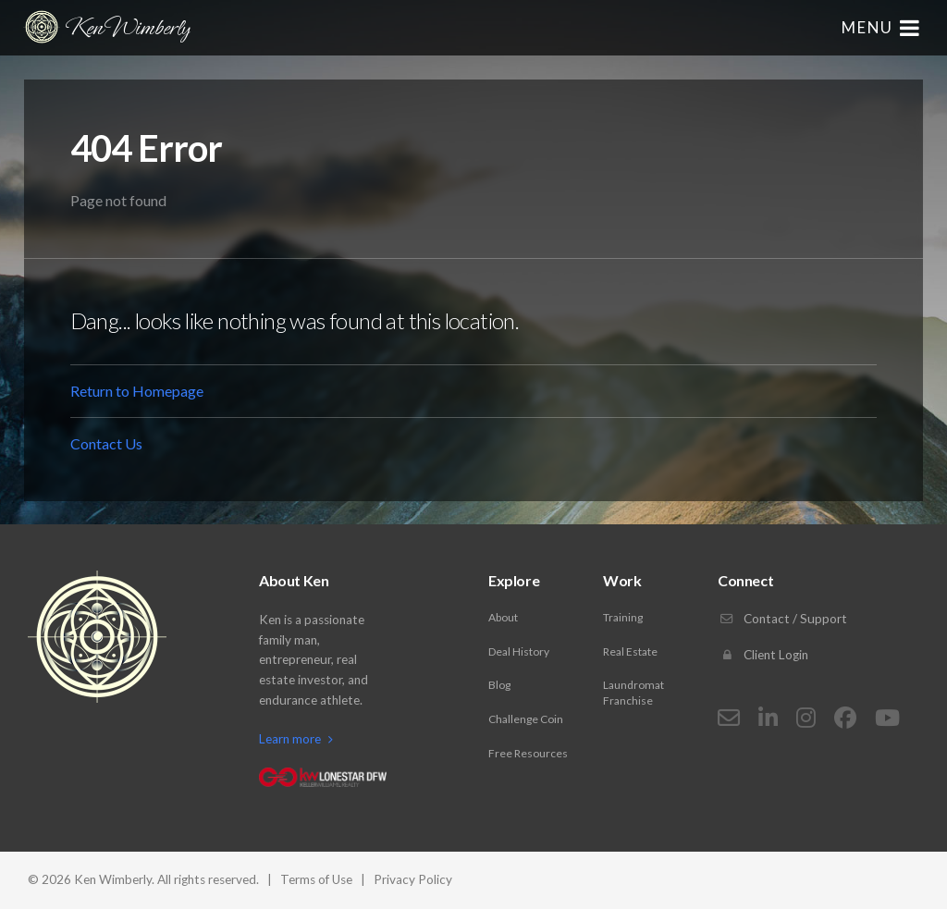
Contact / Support (782, 618)
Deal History (518, 651)
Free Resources (528, 753)
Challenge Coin (525, 719)
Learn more (296, 738)
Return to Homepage (136, 390)
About (503, 617)
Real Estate (630, 651)
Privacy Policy (413, 879)
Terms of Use (316, 879)
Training (623, 617)
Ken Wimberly (106, 26)
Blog (499, 685)
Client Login (763, 654)
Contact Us (106, 443)
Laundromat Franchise (633, 692)
